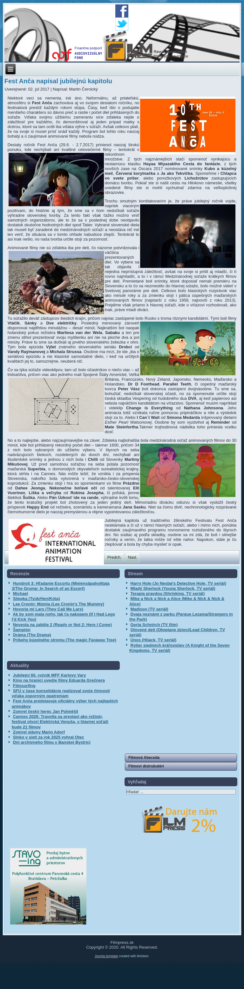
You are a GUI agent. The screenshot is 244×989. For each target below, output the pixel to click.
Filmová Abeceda (143, 757)
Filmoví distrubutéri (146, 766)
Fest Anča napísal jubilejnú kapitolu (58, 81)
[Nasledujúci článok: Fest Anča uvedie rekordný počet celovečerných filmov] (132, 557)
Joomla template (106, 956)
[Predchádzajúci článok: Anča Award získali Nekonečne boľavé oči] (114, 557)
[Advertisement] (47, 793)
